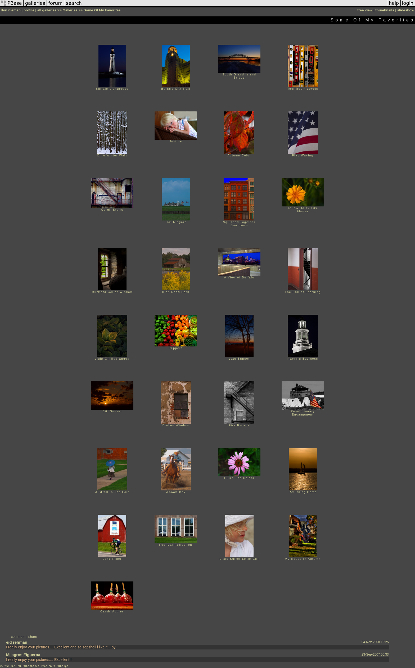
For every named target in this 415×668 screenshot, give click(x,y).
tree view (364, 10)
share (32, 637)
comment (18, 637)
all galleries (47, 10)
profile (29, 10)
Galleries (69, 10)
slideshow (405, 10)
